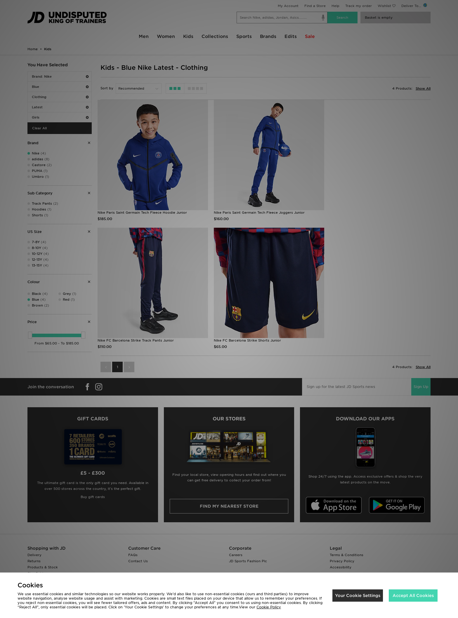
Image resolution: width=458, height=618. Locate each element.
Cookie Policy (268, 607)
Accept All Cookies (413, 595)
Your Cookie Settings (357, 595)
